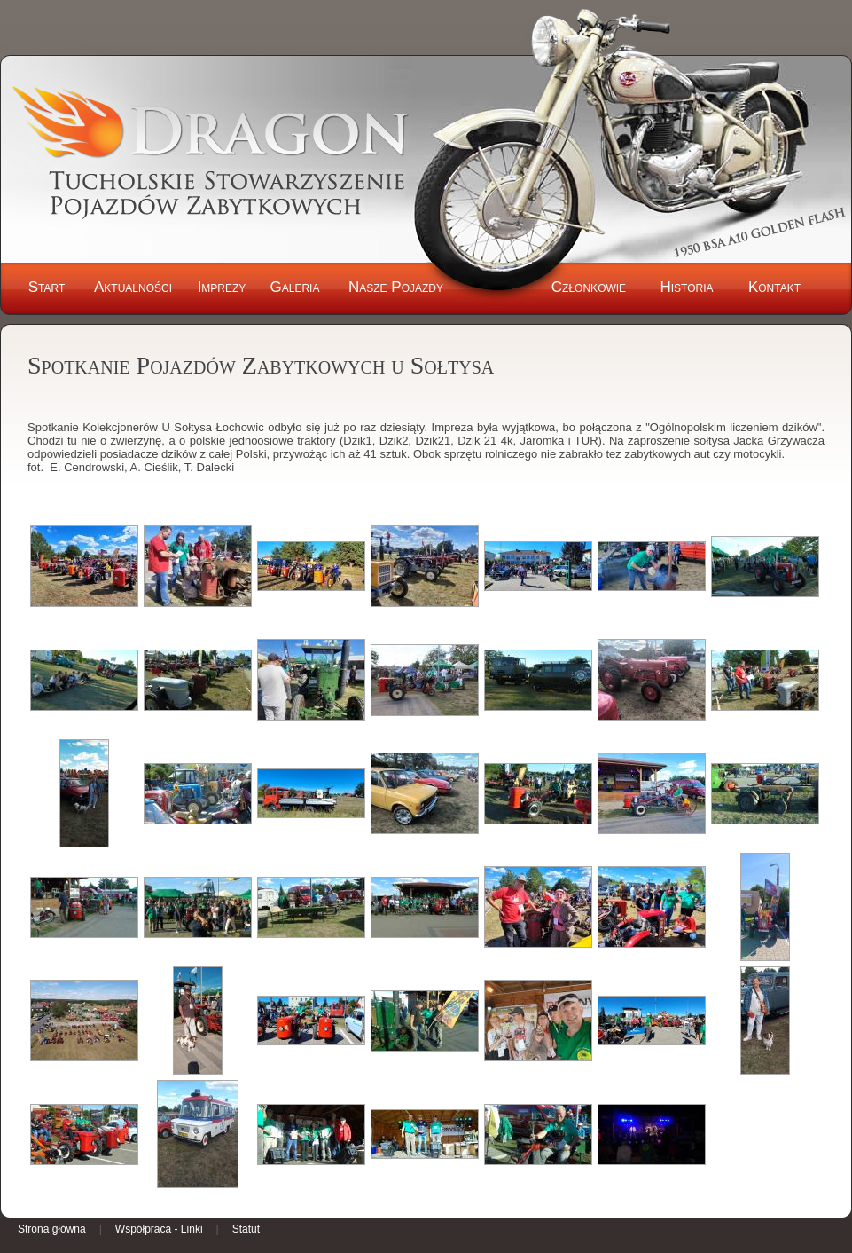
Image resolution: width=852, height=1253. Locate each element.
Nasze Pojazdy (395, 287)
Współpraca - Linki (159, 1229)
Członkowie (588, 287)
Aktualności (133, 287)
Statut (246, 1229)
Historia (686, 287)
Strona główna (52, 1229)
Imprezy (222, 287)
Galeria (295, 287)
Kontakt (774, 287)
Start (47, 287)
